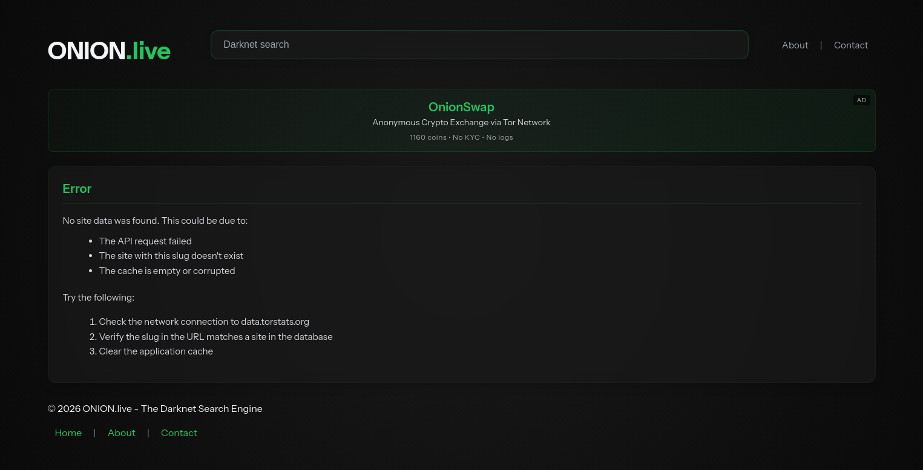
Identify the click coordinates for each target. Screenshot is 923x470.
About (795, 45)
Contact (851, 45)
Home (68, 432)
